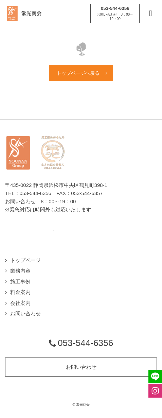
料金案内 (20, 292)
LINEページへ (10, 229)
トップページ (25, 260)
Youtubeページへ (61, 229)
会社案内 (20, 303)
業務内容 (20, 271)
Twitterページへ (23, 229)
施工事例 (20, 281)
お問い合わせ (25, 313)
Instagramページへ (48, 229)
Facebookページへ (36, 229)
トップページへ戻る (78, 73)
